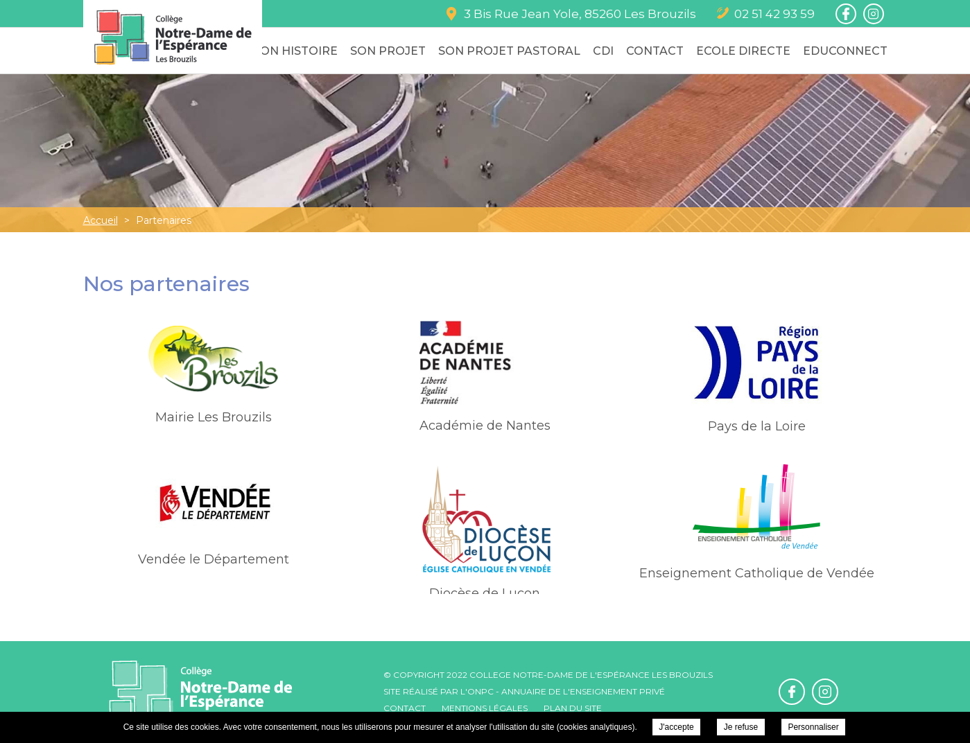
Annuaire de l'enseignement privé (583, 691)
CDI (603, 51)
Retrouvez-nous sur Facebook (845, 13)
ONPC (480, 691)
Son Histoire (295, 51)
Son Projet (388, 51)
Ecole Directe (743, 51)
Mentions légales (485, 708)
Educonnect (845, 51)
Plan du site (573, 708)
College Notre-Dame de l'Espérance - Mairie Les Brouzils (172, 37)
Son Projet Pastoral (509, 51)
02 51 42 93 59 (774, 14)
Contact (655, 51)
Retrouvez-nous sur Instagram (873, 13)
